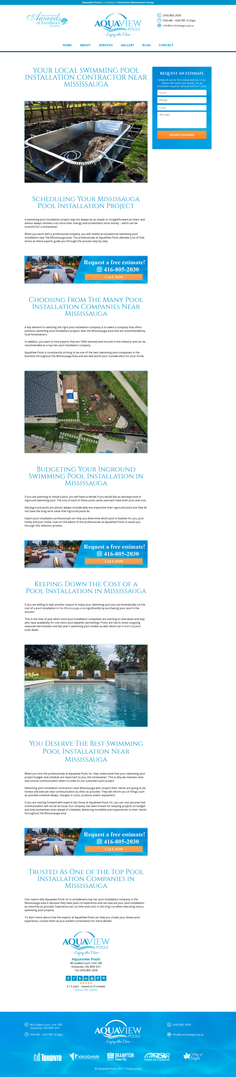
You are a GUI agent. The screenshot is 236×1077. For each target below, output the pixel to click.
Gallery (127, 45)
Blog (146, 45)
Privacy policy (133, 1068)
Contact (166, 45)
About (85, 45)
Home (67, 45)
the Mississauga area (72, 608)
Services (106, 45)
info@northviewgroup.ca (178, 25)
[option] (47, 1057)
